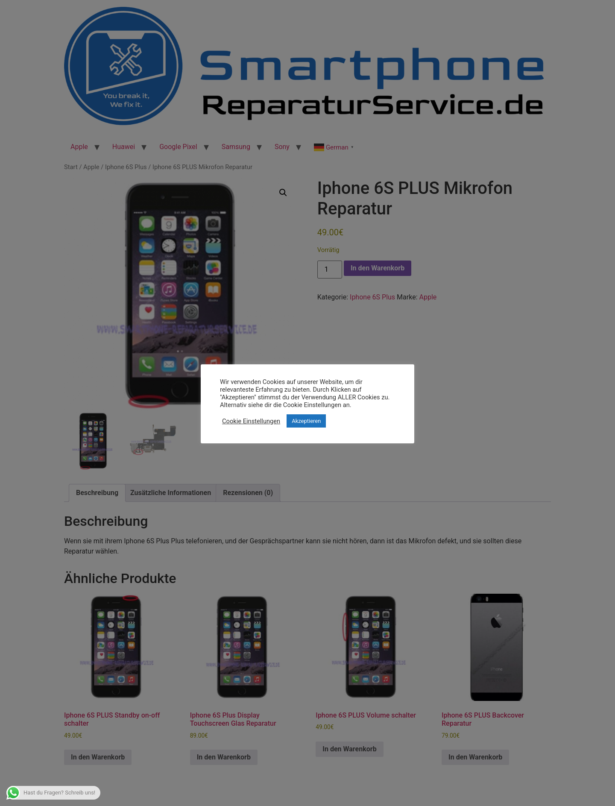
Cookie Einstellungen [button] (251, 421)
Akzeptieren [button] (306, 421)
